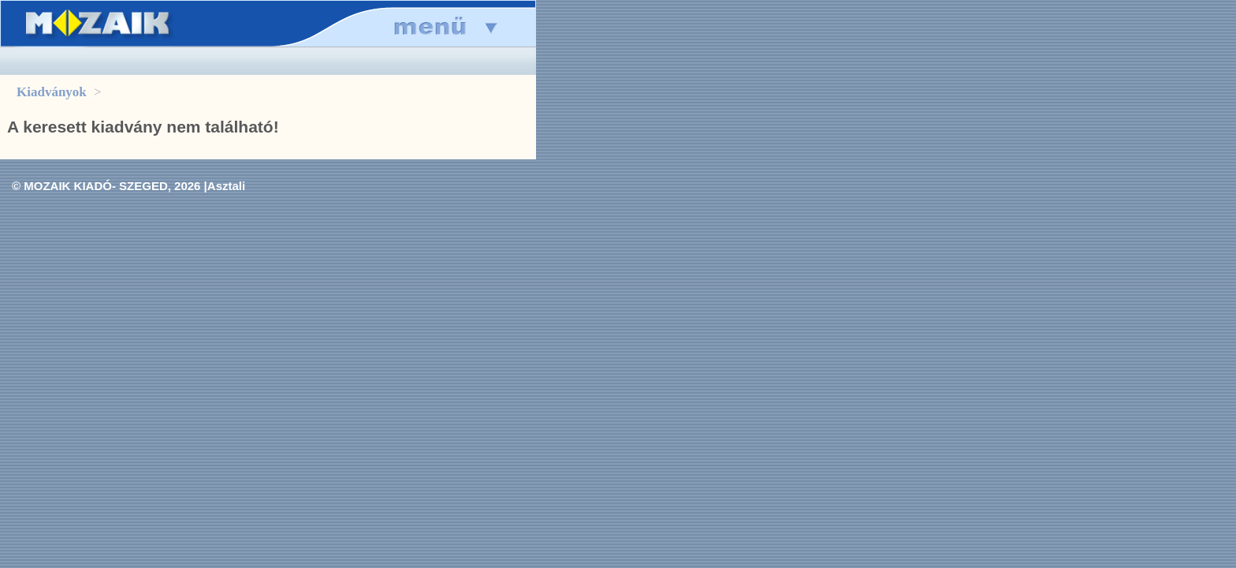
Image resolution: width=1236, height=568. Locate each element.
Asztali (226, 185)
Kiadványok (52, 91)
